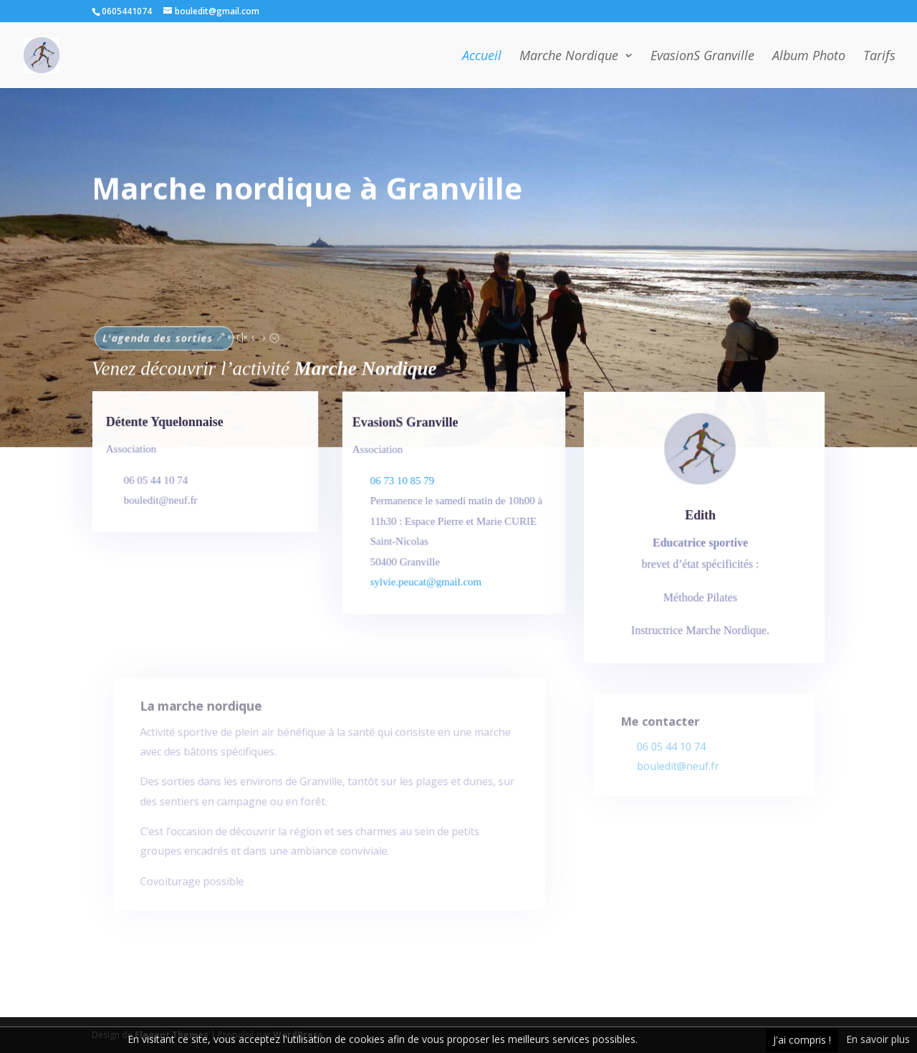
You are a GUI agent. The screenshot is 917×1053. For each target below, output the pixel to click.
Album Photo (808, 57)
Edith (700, 521)
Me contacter (663, 727)
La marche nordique (210, 722)
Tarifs (879, 57)
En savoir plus (878, 1039)
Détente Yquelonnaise (166, 426)
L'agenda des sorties (166, 332)
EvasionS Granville (702, 57)
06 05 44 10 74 (674, 750)
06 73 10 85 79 (405, 485)
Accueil (481, 57)
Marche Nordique (568, 57)
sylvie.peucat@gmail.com (429, 582)
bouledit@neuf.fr (680, 768)
